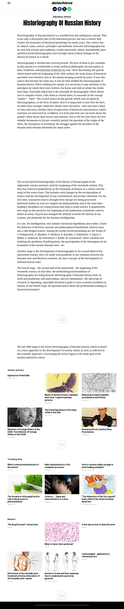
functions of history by (52, 70)
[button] (9, 3)
